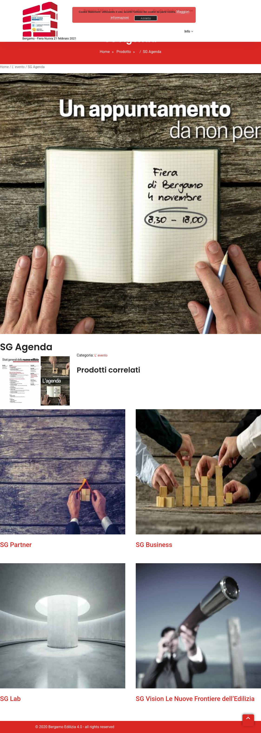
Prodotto (123, 51)
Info (188, 31)
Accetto (146, 18)
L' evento (18, 67)
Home (105, 51)
